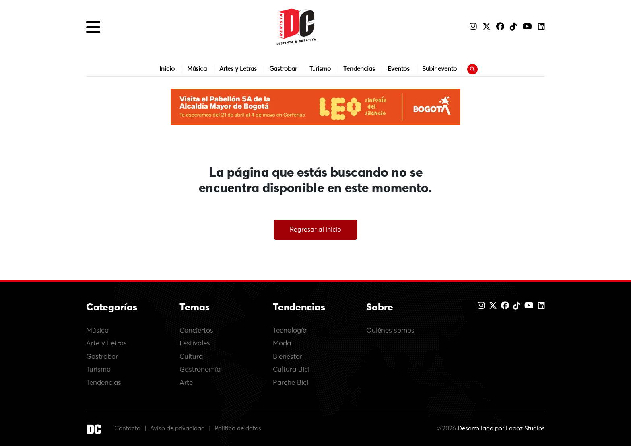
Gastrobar (283, 69)
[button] (93, 27)
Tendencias (359, 69)
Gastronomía (200, 369)
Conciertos (196, 330)
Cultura (191, 357)
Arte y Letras (106, 343)
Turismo (320, 69)
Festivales (194, 343)
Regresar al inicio (315, 229)
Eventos (399, 69)
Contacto (127, 428)
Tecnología (290, 330)
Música (197, 69)
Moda (282, 343)
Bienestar (287, 357)
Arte (186, 383)
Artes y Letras (238, 69)
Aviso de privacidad (177, 428)
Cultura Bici (291, 369)
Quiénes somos (390, 330)
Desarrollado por (501, 428)
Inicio (167, 69)
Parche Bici (290, 383)
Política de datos (237, 428)
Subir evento (439, 69)
